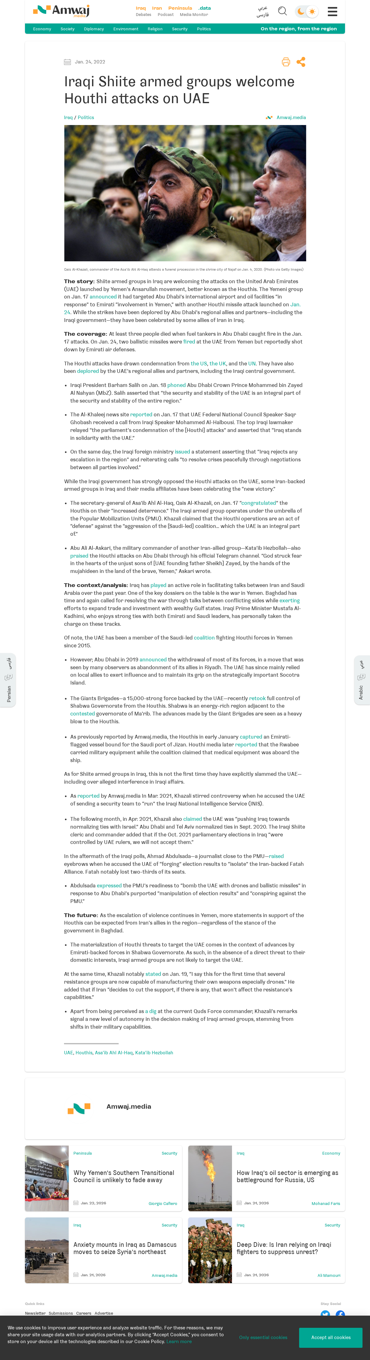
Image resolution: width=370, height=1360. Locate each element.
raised (276, 856)
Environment (125, 29)
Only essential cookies (263, 1337)
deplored (88, 371)
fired (189, 342)
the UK (218, 363)
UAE (68, 1053)
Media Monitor (194, 14)
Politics (204, 29)
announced (103, 297)
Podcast (166, 14)
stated (153, 974)
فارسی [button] (263, 15)
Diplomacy (94, 29)
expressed (109, 885)
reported (141, 414)
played (158, 585)
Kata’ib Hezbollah (154, 1053)
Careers (83, 1313)
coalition (204, 638)
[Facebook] (340, 1315)
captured (251, 737)
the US (199, 363)
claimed (192, 819)
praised (79, 556)
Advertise (104, 1313)
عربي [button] (262, 8)
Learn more (179, 1341)
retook (257, 698)
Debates (143, 14)
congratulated (258, 503)
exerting (289, 600)
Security (180, 29)
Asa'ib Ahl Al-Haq (114, 1053)
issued (182, 452)
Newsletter (35, 1313)
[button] (263, 11)
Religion (155, 29)
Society (68, 29)
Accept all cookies (331, 1337)
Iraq (68, 117)
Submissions (61, 1313)
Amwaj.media (291, 117)
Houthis (84, 1053)
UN (252, 363)
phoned (176, 385)
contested (82, 713)
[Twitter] (325, 1315)
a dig (150, 1011)
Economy (42, 29)
